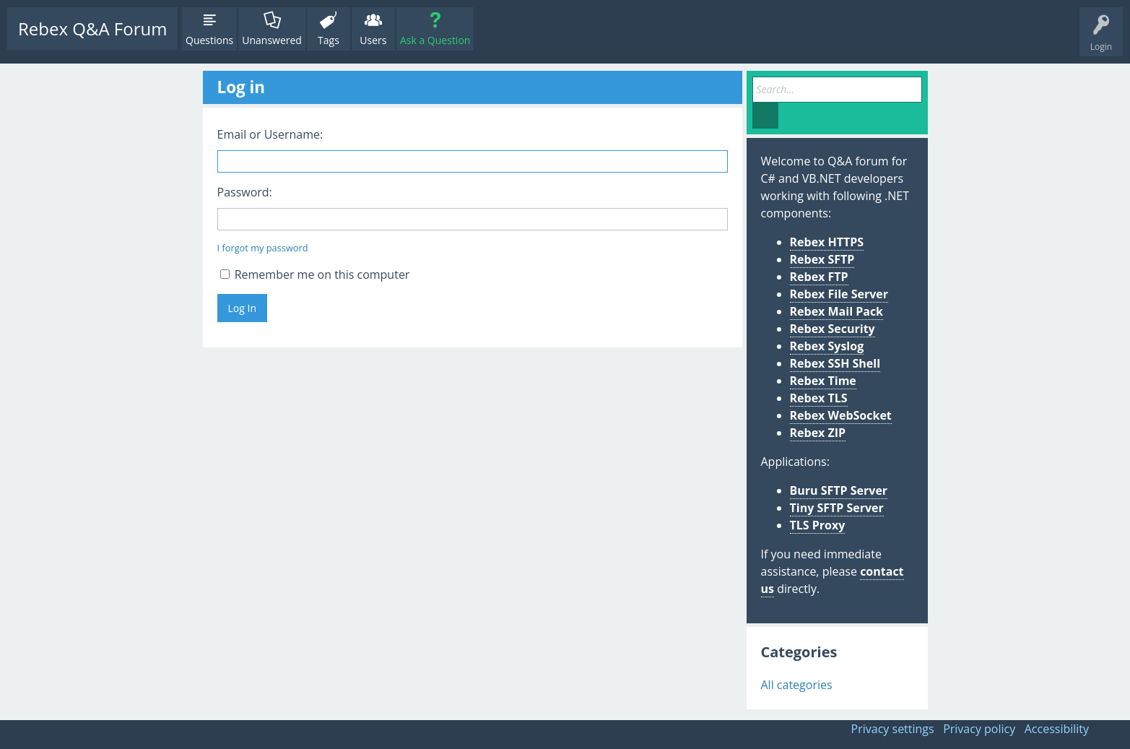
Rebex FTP (819, 277)
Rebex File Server (839, 294)
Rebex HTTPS (827, 242)
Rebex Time (823, 381)
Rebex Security (832, 329)
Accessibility (1057, 729)
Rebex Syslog (827, 346)
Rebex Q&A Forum (92, 28)
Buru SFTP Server (839, 490)
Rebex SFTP (822, 259)
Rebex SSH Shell (835, 363)
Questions (209, 40)
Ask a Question (435, 40)
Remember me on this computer (315, 274)
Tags (328, 40)
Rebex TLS (819, 398)
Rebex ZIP (818, 433)
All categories (797, 685)
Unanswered (272, 40)
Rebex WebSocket (841, 415)
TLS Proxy (818, 525)
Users (373, 40)
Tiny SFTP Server (837, 508)
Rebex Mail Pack (837, 311)
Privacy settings (892, 729)
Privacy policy (979, 729)
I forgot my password (262, 247)
